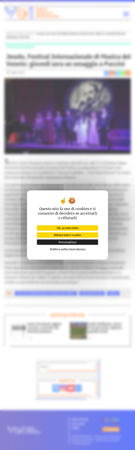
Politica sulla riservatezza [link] (67, 249)
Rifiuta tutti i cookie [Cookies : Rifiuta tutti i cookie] (67, 235)
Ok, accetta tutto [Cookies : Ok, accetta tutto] (68, 228)
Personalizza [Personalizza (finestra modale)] (67, 242)
